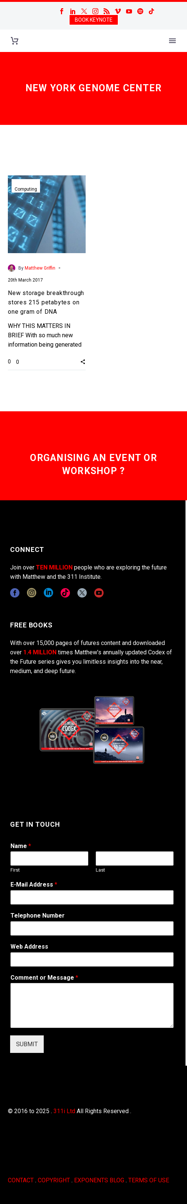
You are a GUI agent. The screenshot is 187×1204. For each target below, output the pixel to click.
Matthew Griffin (40, 268)
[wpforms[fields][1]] (92, 897)
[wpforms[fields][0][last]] (135, 858)
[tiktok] (65, 593)
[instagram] (31, 593)
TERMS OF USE (148, 1180)
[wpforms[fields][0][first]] (49, 858)
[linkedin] (48, 593)
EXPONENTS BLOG (99, 1180)
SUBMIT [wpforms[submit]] (27, 1044)
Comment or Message (44, 977)
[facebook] (14, 593)
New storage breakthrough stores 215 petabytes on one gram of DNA (46, 302)
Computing (26, 189)
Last (100, 870)
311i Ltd (64, 1111)
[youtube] (99, 593)
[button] (83, 361)
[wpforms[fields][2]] (92, 1005)
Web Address (29, 946)
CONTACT (21, 1180)
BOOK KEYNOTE (94, 20)
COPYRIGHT (54, 1180)
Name (20, 846)
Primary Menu (172, 41)
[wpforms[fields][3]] (92, 959)
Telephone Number (37, 915)
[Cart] (14, 41)
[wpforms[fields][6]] (92, 928)
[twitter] (82, 593)
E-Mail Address (33, 884)
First (15, 870)
